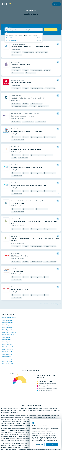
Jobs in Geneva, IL (7, 351)
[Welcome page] (6, 4)
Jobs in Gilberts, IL (7, 320)
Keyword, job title (8, 27)
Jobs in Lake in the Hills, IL (9, 317)
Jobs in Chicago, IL (7, 361)
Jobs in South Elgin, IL (8, 344)
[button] (50, 29)
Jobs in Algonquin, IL (7, 322)
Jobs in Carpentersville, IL (9, 332)
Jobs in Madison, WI (7, 364)
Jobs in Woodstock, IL (8, 334)
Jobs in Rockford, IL (7, 359)
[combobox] (24, 29)
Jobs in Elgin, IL (6, 342)
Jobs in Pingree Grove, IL (9, 325)
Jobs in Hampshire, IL (7, 327)
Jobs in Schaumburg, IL (8, 349)
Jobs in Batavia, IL (7, 354)
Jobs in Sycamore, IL (7, 347)
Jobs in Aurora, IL (6, 356)
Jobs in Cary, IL (6, 337)
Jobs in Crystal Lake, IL (8, 330)
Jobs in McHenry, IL (7, 339)
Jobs (27, 10)
